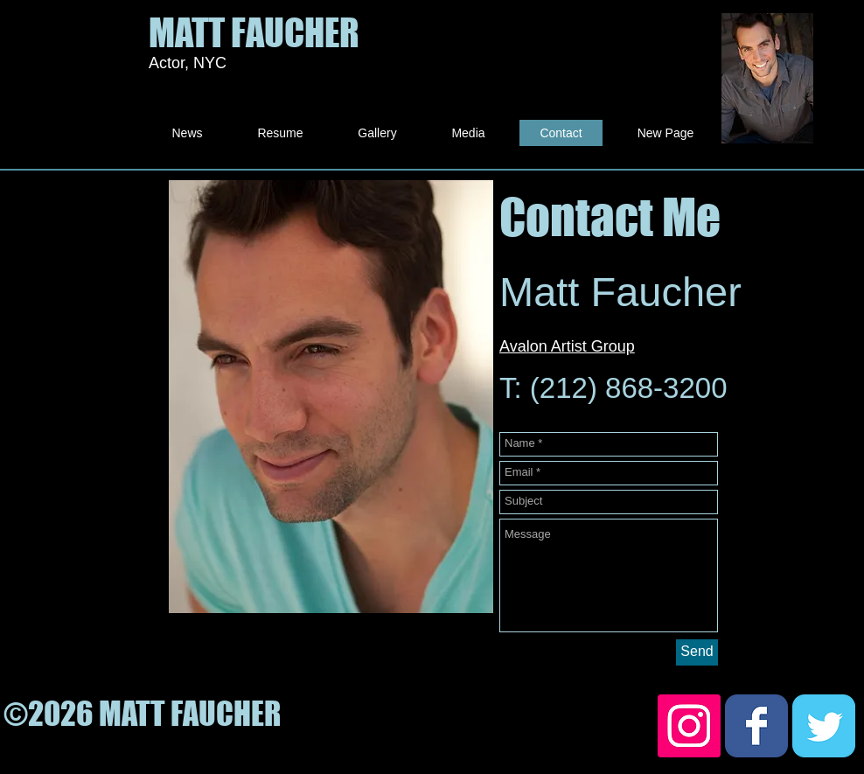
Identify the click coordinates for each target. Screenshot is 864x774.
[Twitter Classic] (823, 725)
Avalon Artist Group (567, 346)
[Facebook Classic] (756, 725)
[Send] (697, 652)
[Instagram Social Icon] (689, 725)
